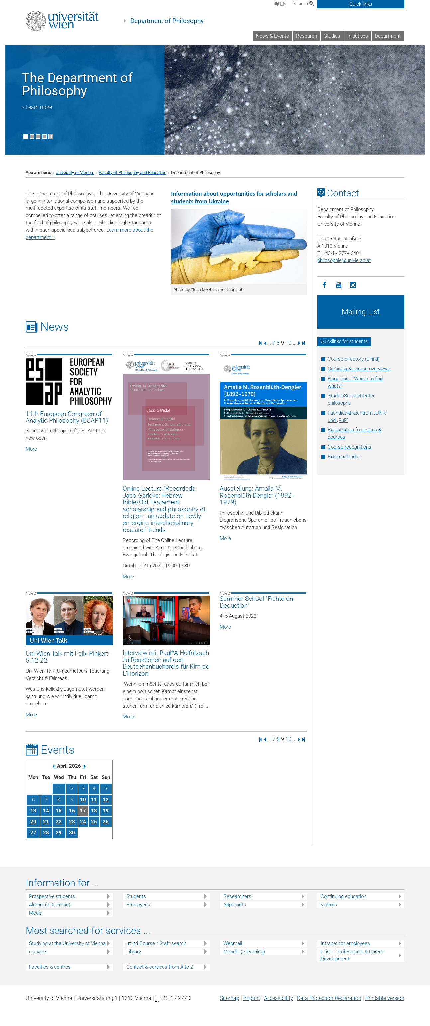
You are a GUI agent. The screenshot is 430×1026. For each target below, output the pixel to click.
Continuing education (343, 896)
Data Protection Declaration (329, 998)
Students (136, 896)
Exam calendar (344, 457)
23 (72, 822)
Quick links (360, 4)
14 (46, 811)
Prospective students (52, 896)
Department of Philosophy (167, 21)
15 (59, 811)
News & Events (272, 36)
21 (46, 822)
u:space (37, 952)
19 (106, 811)
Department (388, 36)
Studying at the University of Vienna (67, 943)
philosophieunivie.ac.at (344, 260)
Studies (332, 36)
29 (59, 833)
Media (35, 913)
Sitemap (229, 998)
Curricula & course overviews (359, 369)
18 (94, 811)
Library (133, 952)
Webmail (232, 943)
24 (83, 822)
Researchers (237, 896)
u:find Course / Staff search (156, 943)
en (280, 4)
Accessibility (278, 998)
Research (306, 36)
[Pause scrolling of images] (50, 136)
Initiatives (357, 36)
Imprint (251, 998)
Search (303, 4)
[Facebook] (324, 285)
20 (33, 822)
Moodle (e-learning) (244, 952)
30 (72, 833)
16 (72, 811)
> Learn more (37, 107)
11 (94, 800)
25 (94, 822)
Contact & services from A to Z (159, 967)
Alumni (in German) (49, 905)
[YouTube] (339, 285)
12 (106, 800)
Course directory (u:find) (354, 359)
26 (106, 822)
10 (288, 343)
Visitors (329, 905)
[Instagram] (353, 285)
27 (33, 833)
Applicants (234, 905)
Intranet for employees (345, 943)
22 (59, 822)
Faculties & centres (50, 967)
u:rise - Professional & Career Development (352, 955)
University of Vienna (75, 172)
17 (83, 811)
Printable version (384, 998)
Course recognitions (349, 447)
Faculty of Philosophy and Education (132, 172)
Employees (138, 905)
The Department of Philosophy (77, 84)
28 (46, 833)
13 (33, 811)
